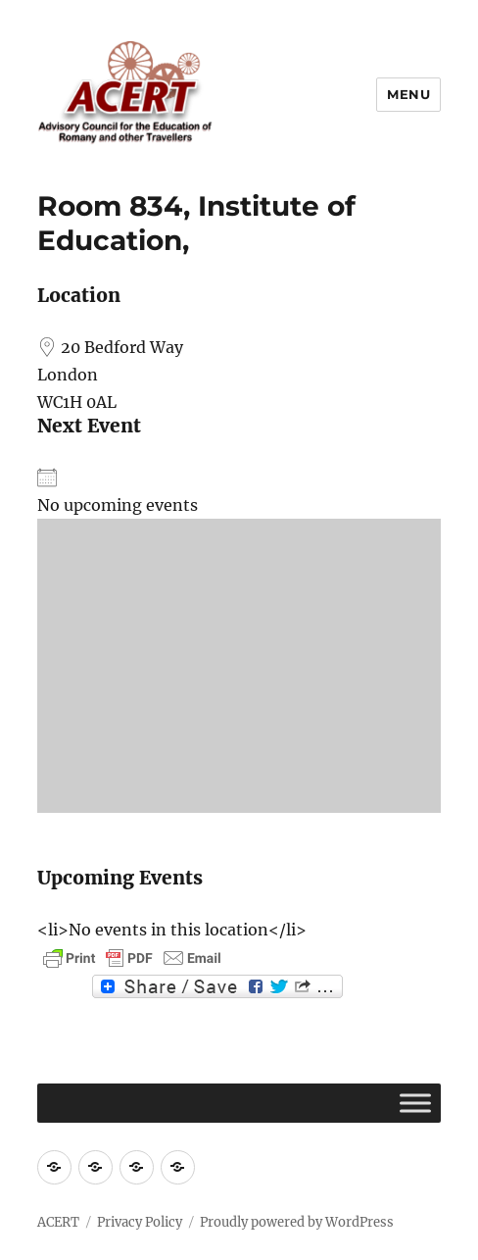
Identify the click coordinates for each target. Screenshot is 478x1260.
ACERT (58, 1222)
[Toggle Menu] (415, 1102)
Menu (408, 94)
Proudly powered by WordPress (297, 1222)
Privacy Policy (139, 1222)
